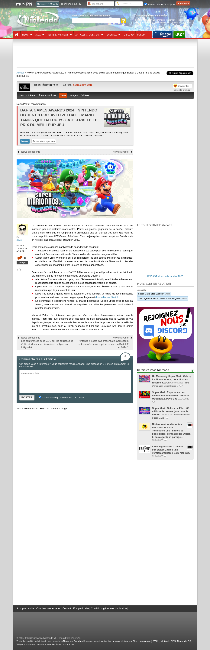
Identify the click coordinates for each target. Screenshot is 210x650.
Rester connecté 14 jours (159, 4)
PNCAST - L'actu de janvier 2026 (165, 276)
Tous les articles (47, 95)
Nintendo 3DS (168, 641)
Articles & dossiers (87, 34)
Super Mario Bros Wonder (154, 293)
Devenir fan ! (184, 86)
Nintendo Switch (72, 641)
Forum (141, 34)
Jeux (38, 34)
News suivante (121, 151)
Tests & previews (58, 34)
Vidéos (85, 95)
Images (74, 95)
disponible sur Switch (106, 297)
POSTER (27, 397)
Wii (18, 644)
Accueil (20, 72)
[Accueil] (16, 34)
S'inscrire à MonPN (47, 4)
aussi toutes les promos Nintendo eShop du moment (122, 641)
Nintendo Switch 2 (144, 22)
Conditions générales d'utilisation (109, 608)
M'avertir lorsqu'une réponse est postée (62, 397)
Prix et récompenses (45, 85)
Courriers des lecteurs (48, 608)
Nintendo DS (184, 641)
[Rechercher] (96, 20)
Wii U (156, 641)
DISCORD (129, 34)
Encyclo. (112, 34)
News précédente (30, 151)
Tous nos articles (65, 644)
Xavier (19, 240)
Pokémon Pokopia (175, 20)
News (25, 34)
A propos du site (25, 608)
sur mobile (49, 644)
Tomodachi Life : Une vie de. (168, 22)
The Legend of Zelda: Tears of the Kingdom (162, 298)
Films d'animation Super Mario (150, 20)
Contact (67, 608)
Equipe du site (81, 608)
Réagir (22, 262)
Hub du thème (27, 95)
